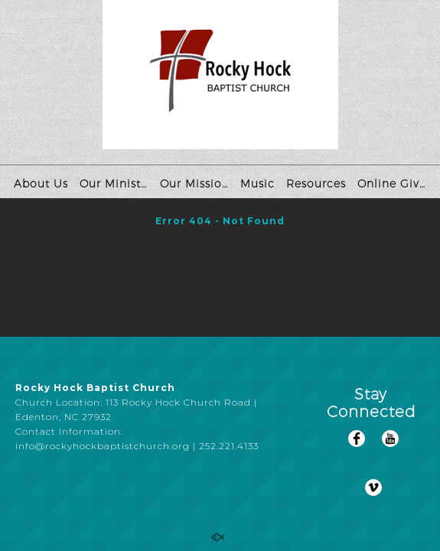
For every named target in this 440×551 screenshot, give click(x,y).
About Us (41, 184)
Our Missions (196, 184)
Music (257, 184)
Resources (316, 184)
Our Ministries (116, 184)
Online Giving (393, 184)
